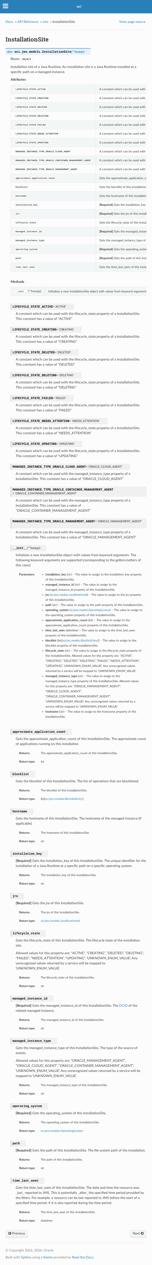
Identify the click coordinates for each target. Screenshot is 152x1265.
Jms (45, 22)
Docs (9, 22)
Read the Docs (82, 1257)
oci (79, 6)
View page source (132, 22)
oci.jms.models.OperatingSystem (62, 1130)
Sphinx (26, 1257)
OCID (123, 1005)
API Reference (27, 22)
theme (48, 1257)
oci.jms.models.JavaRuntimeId (60, 920)
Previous (16, 1233)
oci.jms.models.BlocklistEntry (64, 798)
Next (138, 1233)
